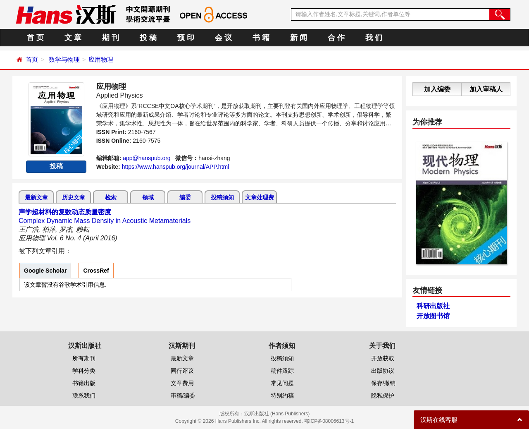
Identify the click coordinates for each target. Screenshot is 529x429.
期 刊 (110, 38)
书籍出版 (83, 383)
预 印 (185, 38)
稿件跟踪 (282, 370)
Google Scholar (45, 270)
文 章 (72, 38)
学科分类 (83, 370)
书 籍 (261, 38)
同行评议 (182, 370)
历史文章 (73, 197)
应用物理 (100, 59)
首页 (32, 59)
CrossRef (96, 270)
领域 (148, 197)
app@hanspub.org (146, 158)
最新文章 (36, 197)
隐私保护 (382, 395)
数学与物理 (64, 59)
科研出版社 (433, 305)
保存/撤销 (383, 383)
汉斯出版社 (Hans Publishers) (277, 414)
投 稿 (148, 38)
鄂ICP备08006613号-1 (329, 421)
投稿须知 (222, 197)
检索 (111, 197)
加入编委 (437, 89)
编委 (185, 197)
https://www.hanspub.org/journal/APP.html (175, 166)
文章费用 (182, 383)
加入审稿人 (486, 89)
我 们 (373, 38)
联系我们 (83, 395)
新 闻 (298, 38)
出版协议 (382, 370)
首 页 (35, 38)
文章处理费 (259, 197)
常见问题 (282, 383)
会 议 (223, 38)
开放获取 (382, 358)
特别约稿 (282, 395)
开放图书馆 (433, 315)
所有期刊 (83, 358)
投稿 (56, 166)
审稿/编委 (183, 395)
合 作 (336, 38)
